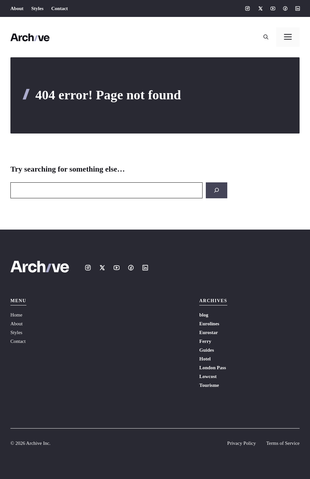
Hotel (205, 358)
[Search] (216, 190)
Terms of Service (283, 443)
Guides (206, 350)
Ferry (205, 341)
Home (16, 314)
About (16, 8)
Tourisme (209, 385)
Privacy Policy (241, 443)
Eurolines (209, 323)
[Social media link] (247, 8)
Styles (37, 8)
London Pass (212, 367)
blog (203, 314)
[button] (266, 37)
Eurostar (208, 332)
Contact (59, 8)
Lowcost (208, 376)
